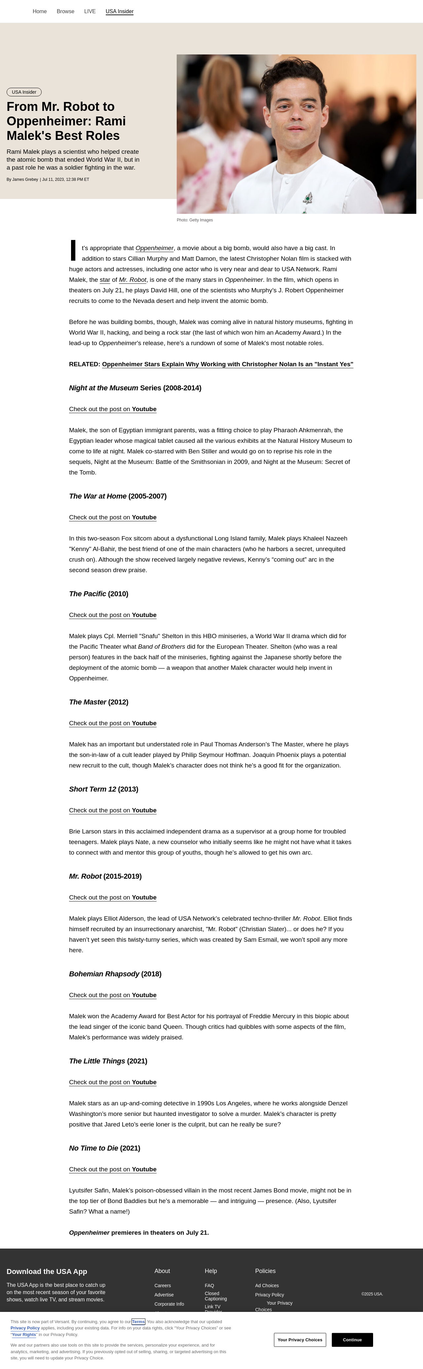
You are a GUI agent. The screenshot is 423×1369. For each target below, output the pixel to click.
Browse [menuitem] (65, 11)
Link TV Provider (213, 1309)
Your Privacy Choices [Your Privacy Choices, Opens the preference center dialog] (300, 1339)
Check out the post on (113, 409)
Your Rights (24, 1334)
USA (15, 12)
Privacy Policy (269, 1294)
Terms (138, 1321)
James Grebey (25, 179)
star (105, 279)
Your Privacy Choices (273, 1306)
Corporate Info (169, 1304)
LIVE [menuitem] (90, 11)
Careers (162, 1285)
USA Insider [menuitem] (120, 11)
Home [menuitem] (40, 11)
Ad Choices (267, 1285)
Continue (352, 1339)
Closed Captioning (216, 1296)
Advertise (163, 1294)
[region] (211, 1340)
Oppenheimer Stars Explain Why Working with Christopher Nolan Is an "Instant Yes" (228, 364)
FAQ (209, 1285)
